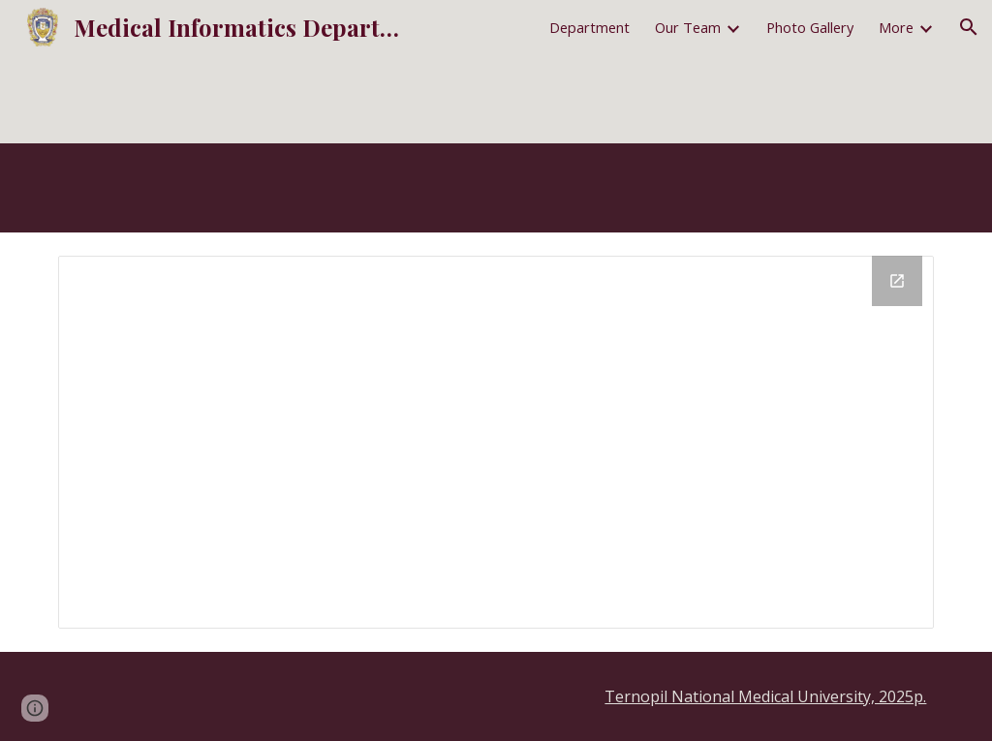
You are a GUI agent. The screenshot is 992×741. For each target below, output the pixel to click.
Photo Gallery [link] (809, 27)
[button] (969, 27)
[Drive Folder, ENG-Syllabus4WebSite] (496, 442)
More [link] (896, 27)
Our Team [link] (688, 27)
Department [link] (589, 27)
